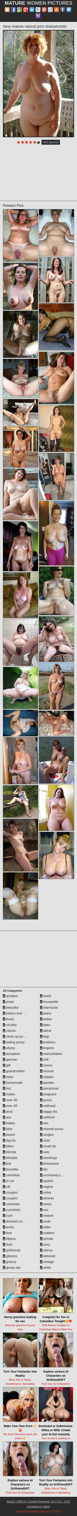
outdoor (47, 1233)
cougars (10, 1192)
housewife (49, 1002)
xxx (44, 1210)
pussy (46, 1100)
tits (44, 1169)
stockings (48, 1158)
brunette (10, 1169)
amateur (10, 996)
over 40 (10, 1106)
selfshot (47, 1117)
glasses (10, 1256)
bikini (8, 1146)
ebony (9, 1048)
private (46, 1238)
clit (6, 1186)
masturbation (51, 1054)
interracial (49, 1007)
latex (45, 1025)
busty (8, 1019)
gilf (6, 1065)
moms (46, 1065)
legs (44, 1036)
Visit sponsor (51, 142)
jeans (45, 1013)
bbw (7, 1129)
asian (8, 1002)
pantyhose (49, 1088)
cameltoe (11, 1175)
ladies (46, 1019)
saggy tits (48, 1111)
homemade (13, 1082)
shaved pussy (51, 1129)
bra (7, 1163)
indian (9, 1094)
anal (8, 1111)
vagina (46, 1186)
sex (44, 1123)
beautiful (11, 1007)
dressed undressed (18, 1221)
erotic (8, 1227)
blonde (9, 1152)
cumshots (11, 1210)
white (45, 1267)
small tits (48, 1146)
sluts (45, 1140)
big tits (9, 1140)
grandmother (14, 1071)
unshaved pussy (53, 1175)
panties (47, 1082)
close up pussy (15, 1036)
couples (10, 1198)
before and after (16, 1013)
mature (47, 1215)
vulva (45, 1192)
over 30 (10, 1100)
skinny (46, 1250)
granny (9, 1262)
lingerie (47, 1048)
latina (45, 1030)
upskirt (46, 1181)
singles (47, 1134)
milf (44, 1059)
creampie (11, 1204)
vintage (47, 1262)
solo (44, 1152)
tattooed (47, 1256)
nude (45, 1221)
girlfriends (12, 1250)
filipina (9, 1238)
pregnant (48, 1094)
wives (46, 1204)
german (10, 1059)
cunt (8, 1215)
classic (9, 1030)
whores (47, 1198)
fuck (7, 1244)
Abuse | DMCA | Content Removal (28, 1501)
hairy (8, 1077)
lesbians (47, 1042)
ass (7, 1117)
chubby (10, 1025)
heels (45, 996)
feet (7, 1233)
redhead (47, 1106)
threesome (49, 1163)
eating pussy (14, 1042)
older (45, 1227)
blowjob (10, 1158)
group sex (12, 1267)
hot (7, 1088)
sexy (45, 1244)
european (11, 1054)
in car (8, 1181)
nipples (47, 1077)
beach (9, 1134)
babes (9, 1123)
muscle (47, 1071)
